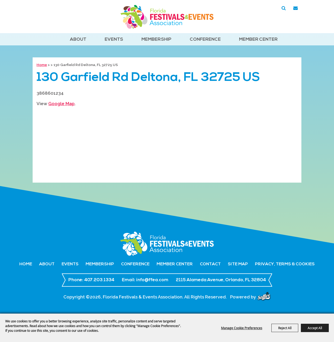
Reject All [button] (284, 328)
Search (283, 8)
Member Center (258, 39)
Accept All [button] (315, 328)
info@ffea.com (152, 280)
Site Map (238, 264)
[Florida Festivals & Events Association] (167, 17)
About (78, 39)
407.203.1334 (99, 280)
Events (114, 39)
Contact (210, 264)
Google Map (61, 103)
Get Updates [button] (295, 8)
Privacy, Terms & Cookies (285, 264)
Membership (156, 39)
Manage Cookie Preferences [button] (241, 328)
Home (42, 65)
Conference (205, 39)
